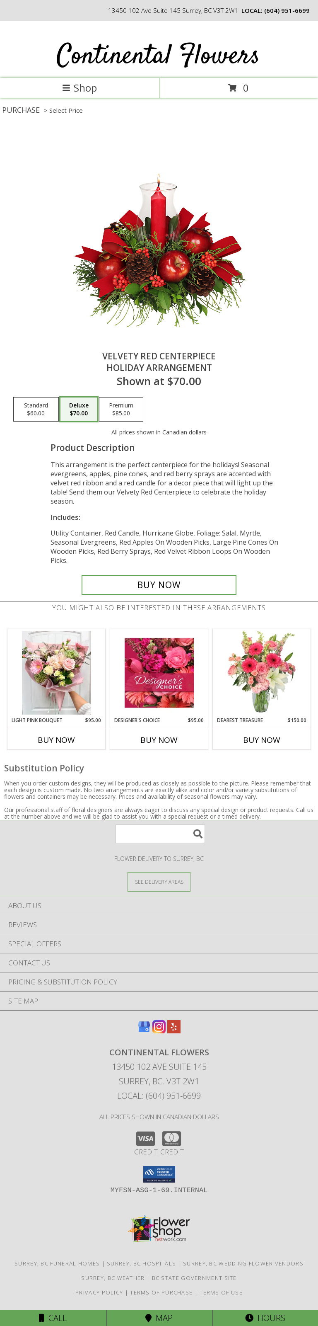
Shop (79, 88)
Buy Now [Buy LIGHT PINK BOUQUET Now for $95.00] (56, 740)
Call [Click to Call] (53, 1318)
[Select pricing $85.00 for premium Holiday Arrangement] (121, 410)
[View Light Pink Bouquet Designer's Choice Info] (56, 673)
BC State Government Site (194, 1278)
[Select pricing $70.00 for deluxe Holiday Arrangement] (78, 410)
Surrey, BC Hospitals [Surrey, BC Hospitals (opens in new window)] (141, 1263)
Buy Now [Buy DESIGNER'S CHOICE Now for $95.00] (159, 740)
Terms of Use (221, 1292)
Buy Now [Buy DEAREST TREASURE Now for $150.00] (261, 740)
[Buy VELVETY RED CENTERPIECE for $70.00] (159, 585)
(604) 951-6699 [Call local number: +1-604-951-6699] (287, 10)
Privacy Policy (99, 1292)
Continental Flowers (158, 56)
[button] (159, 1174)
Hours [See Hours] (265, 1318)
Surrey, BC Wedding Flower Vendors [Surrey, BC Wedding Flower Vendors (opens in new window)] (243, 1263)
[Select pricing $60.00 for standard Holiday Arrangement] (36, 410)
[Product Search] (160, 833)
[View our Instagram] (159, 1030)
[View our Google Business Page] (144, 1030)
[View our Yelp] (174, 1030)
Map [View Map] (159, 1318)
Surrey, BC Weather (113, 1278)
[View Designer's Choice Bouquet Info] (159, 673)
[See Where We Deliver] (159, 881)
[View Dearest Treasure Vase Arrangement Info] (261, 673)
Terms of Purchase (161, 1292)
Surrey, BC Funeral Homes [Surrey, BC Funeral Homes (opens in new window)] (57, 1263)
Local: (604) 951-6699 (159, 1095)
